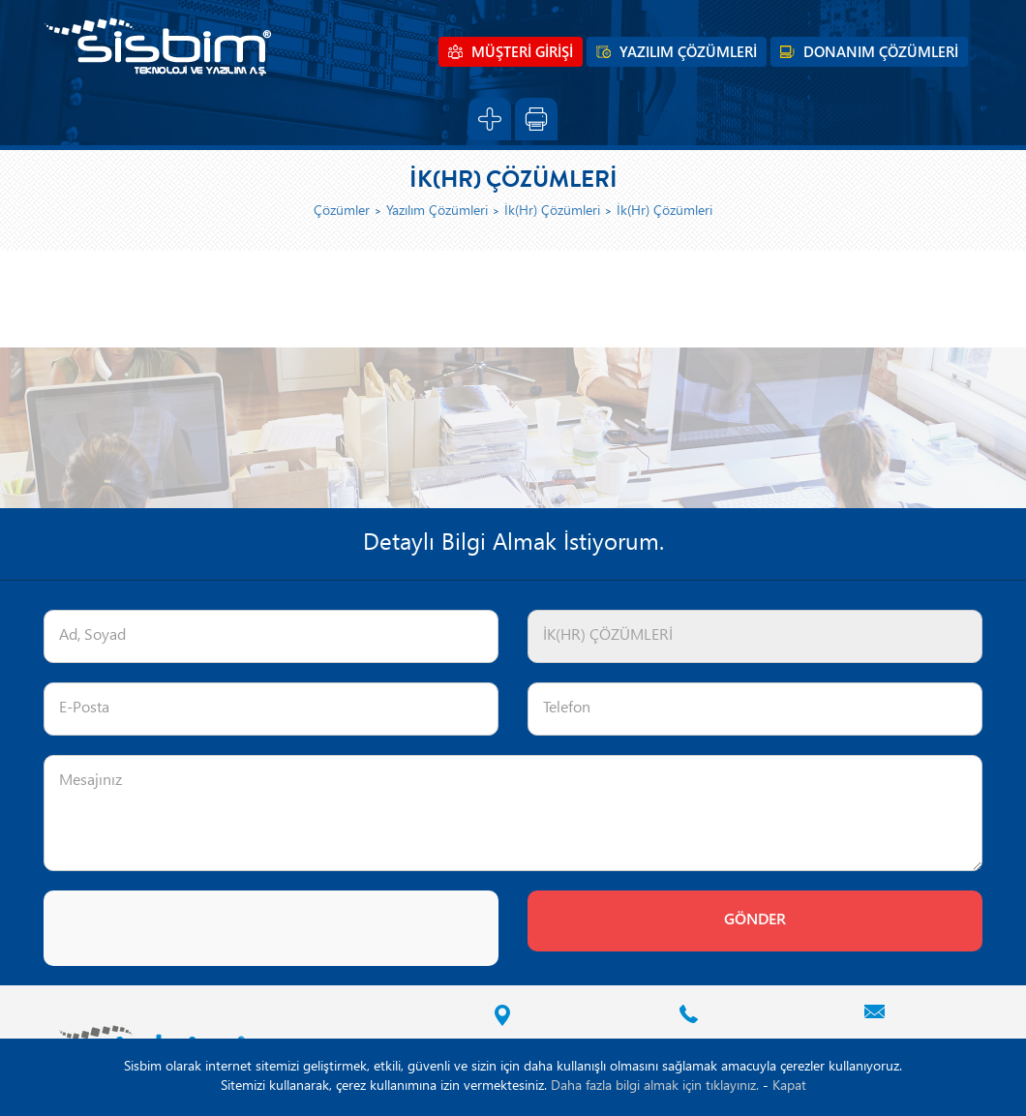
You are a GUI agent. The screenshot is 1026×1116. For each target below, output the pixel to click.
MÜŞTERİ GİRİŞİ (522, 53)
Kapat (789, 1086)
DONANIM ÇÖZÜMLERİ (880, 53)
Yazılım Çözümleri (437, 211)
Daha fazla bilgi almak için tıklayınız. (655, 1086)
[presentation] (191, 928)
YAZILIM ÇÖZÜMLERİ (688, 53)
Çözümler (342, 211)
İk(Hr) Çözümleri (552, 211)
